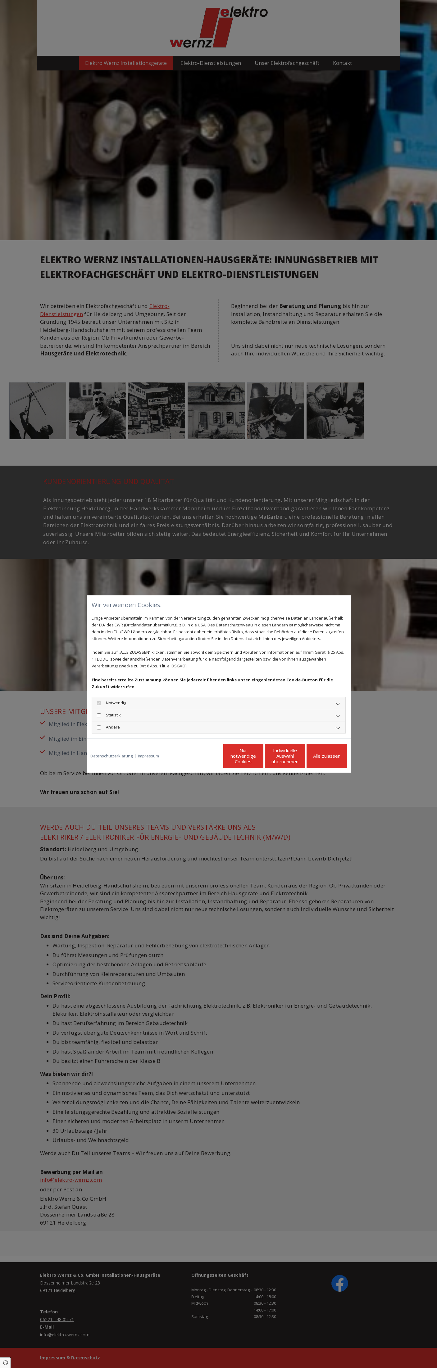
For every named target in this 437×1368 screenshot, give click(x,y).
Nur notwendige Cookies (200, 756)
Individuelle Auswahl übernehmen (259, 756)
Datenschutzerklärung (111, 756)
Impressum (148, 756)
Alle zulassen (318, 756)
